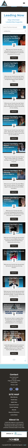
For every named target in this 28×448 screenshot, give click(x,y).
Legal (24, 445)
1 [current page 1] (12, 359)
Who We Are (14, 397)
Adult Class (14, 402)
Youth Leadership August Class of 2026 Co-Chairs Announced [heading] (14, 333)
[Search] (24, 27)
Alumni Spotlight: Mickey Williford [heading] (14, 198)
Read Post (14, 57)
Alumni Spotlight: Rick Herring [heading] (13, 171)
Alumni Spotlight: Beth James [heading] (13, 118)
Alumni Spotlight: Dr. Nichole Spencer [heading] (12, 91)
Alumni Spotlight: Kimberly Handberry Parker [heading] (12, 38)
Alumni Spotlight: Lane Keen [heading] (13, 279)
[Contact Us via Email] (17, 389)
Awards (14, 409)
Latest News (14, 414)
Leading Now (11, 41)
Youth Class (14, 399)
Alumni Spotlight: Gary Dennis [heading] (13, 225)
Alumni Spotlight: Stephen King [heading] (11, 64)
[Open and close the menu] (17, 3)
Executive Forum (14, 404)
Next (25, 360)
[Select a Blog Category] (14, 31)
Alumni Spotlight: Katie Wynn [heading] (13, 144)
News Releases (18, 308)
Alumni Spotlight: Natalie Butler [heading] (14, 252)
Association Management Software (14, 440)
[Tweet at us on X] (14, 389)
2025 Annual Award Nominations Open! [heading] (12, 306)
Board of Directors (14, 412)
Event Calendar (14, 407)
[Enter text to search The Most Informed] (12, 27)
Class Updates (11, 337)
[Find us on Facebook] (11, 389)
